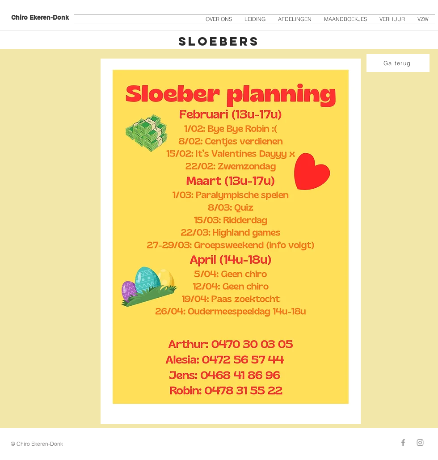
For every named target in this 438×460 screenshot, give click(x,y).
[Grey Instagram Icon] (420, 442)
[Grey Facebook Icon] (403, 442)
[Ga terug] (398, 63)
